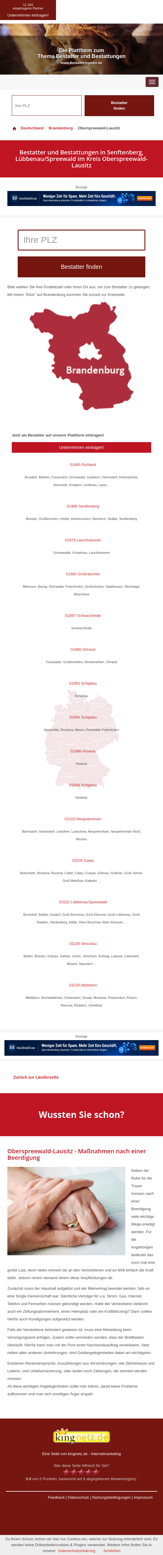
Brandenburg (61, 128)
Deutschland (28, 128)
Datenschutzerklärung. (77, 1551)
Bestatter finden (119, 106)
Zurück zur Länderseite (36, 1077)
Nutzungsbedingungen (111, 1497)
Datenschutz (78, 1497)
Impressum (143, 1497)
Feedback (56, 1497)
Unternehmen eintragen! (81, 447)
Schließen (112, 1551)
